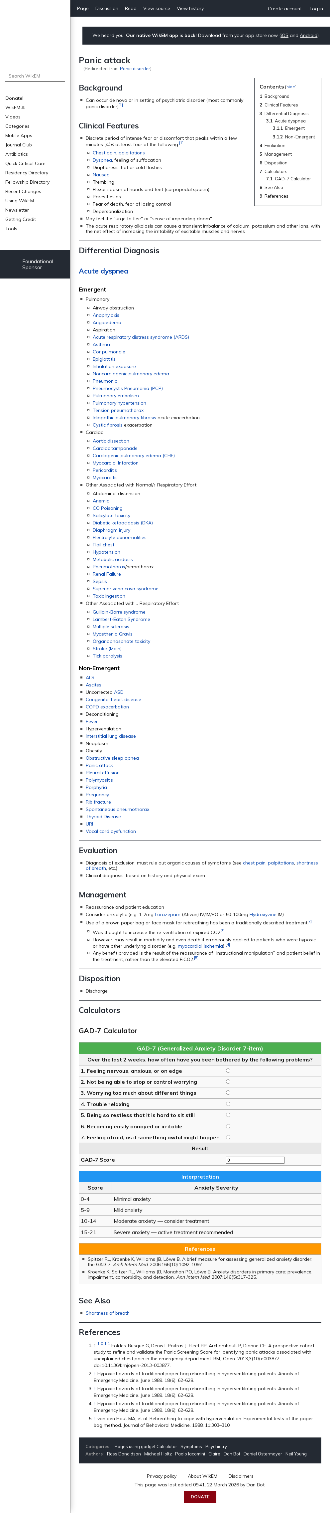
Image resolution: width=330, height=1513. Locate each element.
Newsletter (17, 210)
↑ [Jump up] (95, 1374)
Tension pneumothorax (118, 410)
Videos (13, 117)
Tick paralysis (107, 656)
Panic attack (99, 765)
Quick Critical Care (25, 163)
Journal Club (18, 145)
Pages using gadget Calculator (146, 1446)
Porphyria (96, 787)
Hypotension (106, 552)
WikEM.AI (15, 107)
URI (89, 824)
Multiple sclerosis (111, 627)
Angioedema (107, 322)
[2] (309, 920)
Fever (92, 721)
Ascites (93, 685)
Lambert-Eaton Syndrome (121, 619)
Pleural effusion (103, 773)
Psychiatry (216, 1446)
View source (156, 8)
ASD (119, 692)
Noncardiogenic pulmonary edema (131, 374)
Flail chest (103, 545)
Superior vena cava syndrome (126, 589)
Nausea (101, 175)
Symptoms (191, 1446)
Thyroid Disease (103, 817)
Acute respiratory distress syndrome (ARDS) (141, 337)
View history (190, 8)
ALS (90, 677)
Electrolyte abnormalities (120, 537)
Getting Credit (20, 219)
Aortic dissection (111, 441)
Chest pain (104, 153)
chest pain (254, 863)
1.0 (100, 1343)
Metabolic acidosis (113, 559)
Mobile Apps (18, 135)
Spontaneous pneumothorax (117, 809)
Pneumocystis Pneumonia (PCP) (128, 388)
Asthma (101, 344)
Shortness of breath (108, 1313)
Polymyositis (99, 780)
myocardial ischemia (200, 946)
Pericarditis (105, 470)
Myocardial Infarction (116, 463)
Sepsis (100, 581)
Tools (11, 229)
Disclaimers (241, 1476)
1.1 (107, 1343)
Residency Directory (26, 173)
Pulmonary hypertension (119, 403)
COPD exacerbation (107, 707)
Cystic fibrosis (108, 425)
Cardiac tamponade (115, 448)
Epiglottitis (104, 359)
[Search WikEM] (35, 76)
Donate (200, 1496)
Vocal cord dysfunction (111, 831)
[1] (121, 104)
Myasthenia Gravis (113, 634)
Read (131, 8)
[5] (196, 957)
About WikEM (202, 1476)
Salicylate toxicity (111, 515)
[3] (222, 930)
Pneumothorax (109, 567)
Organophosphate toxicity (121, 641)
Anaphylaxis (106, 315)
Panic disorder (135, 68)
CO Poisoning (108, 508)
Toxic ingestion (109, 596)
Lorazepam (167, 914)
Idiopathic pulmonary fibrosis (124, 418)
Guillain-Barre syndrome (119, 612)
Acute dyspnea (103, 271)
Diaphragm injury (111, 530)
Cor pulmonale (109, 352)
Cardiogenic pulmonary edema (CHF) (134, 456)
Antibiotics (16, 154)
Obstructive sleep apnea (112, 758)
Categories (17, 126)
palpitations (132, 153)
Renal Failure (107, 574)
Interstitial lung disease (111, 736)
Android (308, 35)
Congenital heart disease (113, 699)
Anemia (101, 501)
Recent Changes (23, 191)
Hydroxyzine (263, 914)
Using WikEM (19, 201)
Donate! (14, 98)
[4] (228, 944)
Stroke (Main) (107, 649)
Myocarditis (105, 477)
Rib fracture (98, 802)
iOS (284, 35)
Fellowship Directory (27, 182)
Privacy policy (161, 1476)
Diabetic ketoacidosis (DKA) (123, 523)
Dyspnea (102, 160)
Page (83, 8)
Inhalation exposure (114, 366)
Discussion (106, 8)
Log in (316, 9)
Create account (285, 9)
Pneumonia (105, 381)
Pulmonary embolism (116, 396)
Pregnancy (97, 795)
